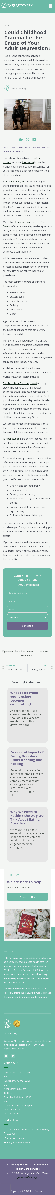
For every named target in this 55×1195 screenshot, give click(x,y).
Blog (7, 25)
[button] (51, 6)
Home (5, 147)
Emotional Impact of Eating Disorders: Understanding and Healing (27, 758)
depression (28, 162)
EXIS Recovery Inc (15, 181)
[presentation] (5, 1188)
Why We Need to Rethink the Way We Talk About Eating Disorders (27, 817)
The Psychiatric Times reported (20, 383)
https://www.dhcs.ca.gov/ (27, 1177)
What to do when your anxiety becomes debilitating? (24, 698)
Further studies (11, 438)
